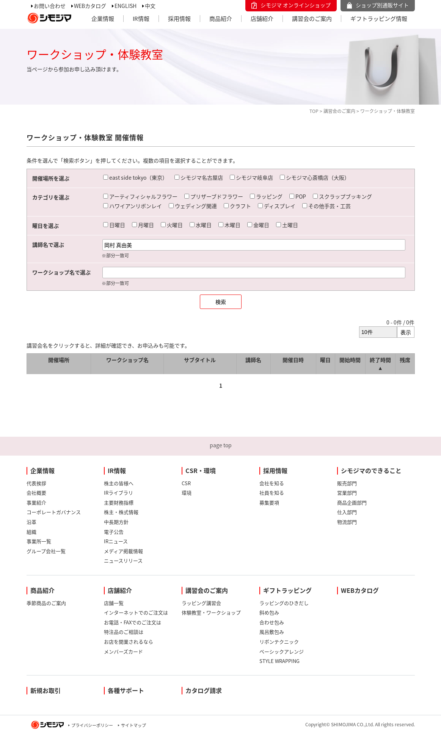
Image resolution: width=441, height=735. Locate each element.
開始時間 (350, 360)
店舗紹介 (262, 18)
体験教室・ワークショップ (211, 612)
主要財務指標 (118, 502)
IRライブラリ (118, 492)
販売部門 (347, 483)
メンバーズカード (123, 651)
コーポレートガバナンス (54, 512)
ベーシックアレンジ (281, 651)
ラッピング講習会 (201, 602)
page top (221, 445)
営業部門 (347, 492)
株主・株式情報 (121, 512)
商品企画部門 (352, 502)
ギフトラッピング (287, 590)
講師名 (253, 360)
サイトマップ (133, 725)
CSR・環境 (200, 470)
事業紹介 (36, 502)
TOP (314, 111)
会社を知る (271, 483)
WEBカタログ (90, 5)
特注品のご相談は (123, 631)
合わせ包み (271, 622)
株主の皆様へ (118, 483)
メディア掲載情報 (123, 551)
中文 (150, 5)
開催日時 (293, 360)
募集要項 (269, 502)
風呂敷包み (271, 631)
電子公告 (114, 531)
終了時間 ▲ (380, 363)
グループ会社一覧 (46, 551)
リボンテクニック (279, 641)
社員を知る (271, 492)
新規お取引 (45, 690)
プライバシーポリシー (92, 725)
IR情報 (141, 18)
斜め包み (269, 612)
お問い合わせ (50, 5)
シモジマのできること (371, 470)
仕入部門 (347, 512)
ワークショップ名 (127, 360)
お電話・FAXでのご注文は (132, 622)
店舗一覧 (114, 602)
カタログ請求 (203, 690)
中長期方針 (116, 521)
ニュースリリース (123, 560)
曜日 (325, 360)
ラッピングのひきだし (284, 602)
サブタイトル (200, 360)
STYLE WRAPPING (279, 660)
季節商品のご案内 (46, 602)
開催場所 (58, 360)
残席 (405, 360)
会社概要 (36, 492)
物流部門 (347, 521)
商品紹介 (220, 18)
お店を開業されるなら (128, 641)
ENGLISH (126, 5)
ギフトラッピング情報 (378, 18)
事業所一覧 (39, 541)
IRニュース (116, 541)
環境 (186, 492)
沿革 (31, 521)
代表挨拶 (36, 483)
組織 (31, 531)
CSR (186, 483)
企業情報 (102, 18)
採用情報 (179, 18)
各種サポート (126, 690)
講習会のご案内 (312, 18)
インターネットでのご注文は (136, 612)
